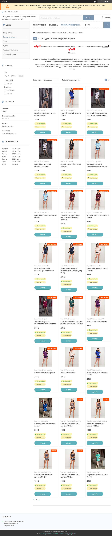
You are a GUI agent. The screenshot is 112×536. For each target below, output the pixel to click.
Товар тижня (7, 33)
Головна (53, 25)
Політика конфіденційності (67, 534)
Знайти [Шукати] (88, 18)
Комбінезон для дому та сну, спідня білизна (44, 114)
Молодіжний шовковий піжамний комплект (42, 165)
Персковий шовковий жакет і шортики (97, 270)
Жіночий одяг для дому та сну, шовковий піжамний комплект (70, 217)
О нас (5, 41)
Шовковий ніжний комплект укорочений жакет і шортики (97, 114)
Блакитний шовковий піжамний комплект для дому (97, 165)
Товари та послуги (9, 37)
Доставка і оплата (9, 54)
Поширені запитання (10, 50)
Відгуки (5, 45)
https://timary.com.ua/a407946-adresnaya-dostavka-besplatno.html (14, 523)
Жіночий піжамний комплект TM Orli (71, 114)
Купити (42, 132)
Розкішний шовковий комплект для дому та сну (44, 270)
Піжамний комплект (68, 373)
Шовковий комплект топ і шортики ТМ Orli (70, 425)
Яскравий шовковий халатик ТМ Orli (97, 476)
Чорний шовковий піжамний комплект (71, 165)
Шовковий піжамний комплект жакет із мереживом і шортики (72, 323)
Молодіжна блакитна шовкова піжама (45, 216)
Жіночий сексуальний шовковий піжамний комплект (45, 323)
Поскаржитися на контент (49, 534)
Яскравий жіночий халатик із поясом (44, 425)
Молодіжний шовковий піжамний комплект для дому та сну (71, 271)
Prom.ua (66, 532)
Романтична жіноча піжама (97, 322)
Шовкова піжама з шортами (44, 373)
